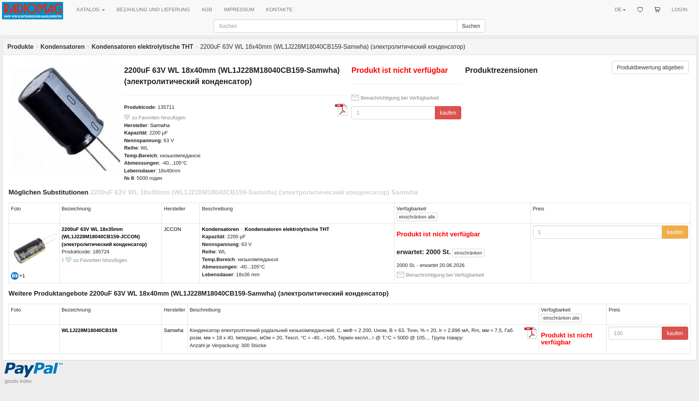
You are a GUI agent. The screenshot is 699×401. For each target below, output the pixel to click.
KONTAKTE (279, 9)
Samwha (160, 125)
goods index (18, 381)
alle (417, 217)
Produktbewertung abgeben (650, 67)
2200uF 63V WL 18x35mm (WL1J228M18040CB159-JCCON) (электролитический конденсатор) (104, 236)
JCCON (172, 229)
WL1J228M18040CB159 (89, 330)
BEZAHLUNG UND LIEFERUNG (153, 9)
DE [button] (620, 9)
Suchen (471, 26)
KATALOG (91, 9)
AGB (206, 9)
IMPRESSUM (239, 9)
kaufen (448, 113)
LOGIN (679, 9)
